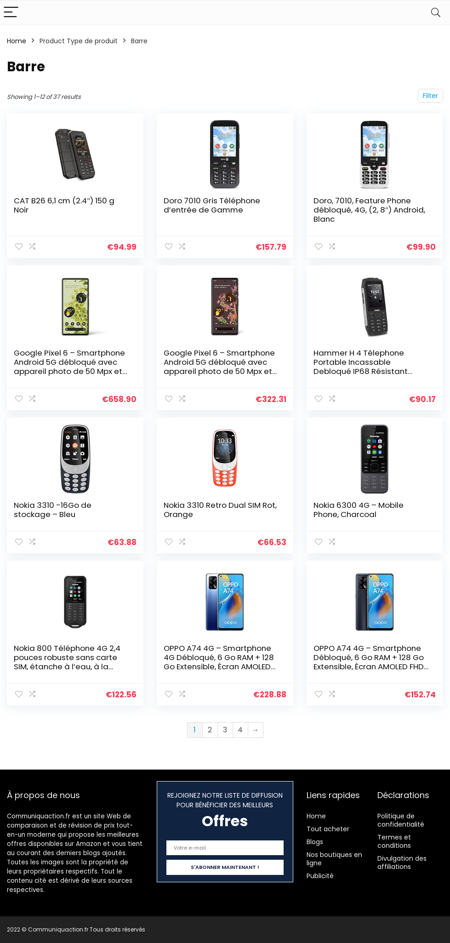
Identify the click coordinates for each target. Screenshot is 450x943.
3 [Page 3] (225, 729)
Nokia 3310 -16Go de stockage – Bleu (52, 510)
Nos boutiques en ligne (334, 859)
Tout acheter (328, 829)
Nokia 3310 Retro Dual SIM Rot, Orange (220, 510)
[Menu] (11, 12)
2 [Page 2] (210, 729)
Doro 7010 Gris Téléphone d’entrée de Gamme (212, 205)
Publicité (320, 875)
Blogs (315, 841)
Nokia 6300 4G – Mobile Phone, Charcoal (358, 510)
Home (16, 41)
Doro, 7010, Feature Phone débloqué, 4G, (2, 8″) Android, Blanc (369, 209)
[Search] (436, 12)
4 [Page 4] (240, 729)
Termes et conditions (394, 841)
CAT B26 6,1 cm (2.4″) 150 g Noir (64, 205)
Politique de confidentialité (400, 820)
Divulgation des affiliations (402, 862)
